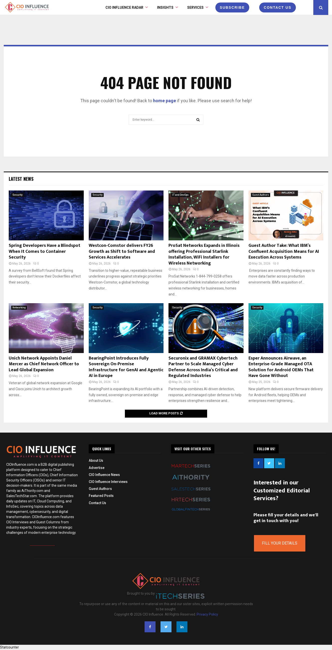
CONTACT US (277, 7)
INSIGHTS (165, 7)
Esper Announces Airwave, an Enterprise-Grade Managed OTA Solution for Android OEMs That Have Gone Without (281, 367)
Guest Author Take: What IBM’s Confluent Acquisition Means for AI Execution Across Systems (284, 251)
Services (195, 7)
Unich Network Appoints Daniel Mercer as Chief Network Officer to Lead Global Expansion (44, 364)
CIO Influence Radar (124, 7)
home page (164, 100)
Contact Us (97, 503)
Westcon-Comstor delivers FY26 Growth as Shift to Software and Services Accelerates (122, 251)
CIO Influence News (104, 475)
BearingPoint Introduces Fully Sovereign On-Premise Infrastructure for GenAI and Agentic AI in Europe (126, 367)
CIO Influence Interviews (108, 482)
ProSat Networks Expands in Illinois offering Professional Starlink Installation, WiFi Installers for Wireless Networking (204, 254)
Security (17, 194)
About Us (96, 461)
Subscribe (232, 7)
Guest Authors (260, 194)
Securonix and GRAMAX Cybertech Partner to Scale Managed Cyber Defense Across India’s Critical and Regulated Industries (203, 367)
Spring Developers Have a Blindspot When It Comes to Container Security (44, 251)
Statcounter (9, 647)
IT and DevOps (180, 194)
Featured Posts (101, 496)
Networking (19, 307)
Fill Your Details (279, 543)
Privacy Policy (207, 614)
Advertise (96, 468)
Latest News (21, 179)
